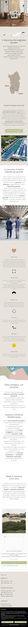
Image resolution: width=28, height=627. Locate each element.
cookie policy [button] (3, 614)
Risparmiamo (14, 351)
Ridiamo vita (14, 300)
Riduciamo (14, 334)
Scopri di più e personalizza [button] (14, 624)
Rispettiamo (14, 257)
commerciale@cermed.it (7, 596)
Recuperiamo (14, 277)
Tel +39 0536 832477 (8, 594)
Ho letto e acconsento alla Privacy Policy (10, 565)
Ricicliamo (14, 317)
